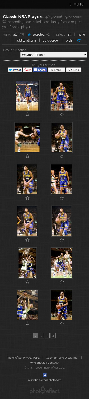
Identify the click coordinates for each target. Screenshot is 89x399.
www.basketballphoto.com (44, 380)
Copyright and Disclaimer (62, 357)
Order (70, 40)
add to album (26, 40)
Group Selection (14, 50)
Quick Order (51, 40)
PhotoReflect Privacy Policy (23, 357)
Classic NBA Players (23, 16)
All (15, 34)
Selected (39, 34)
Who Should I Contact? (44, 362)
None (81, 34)
